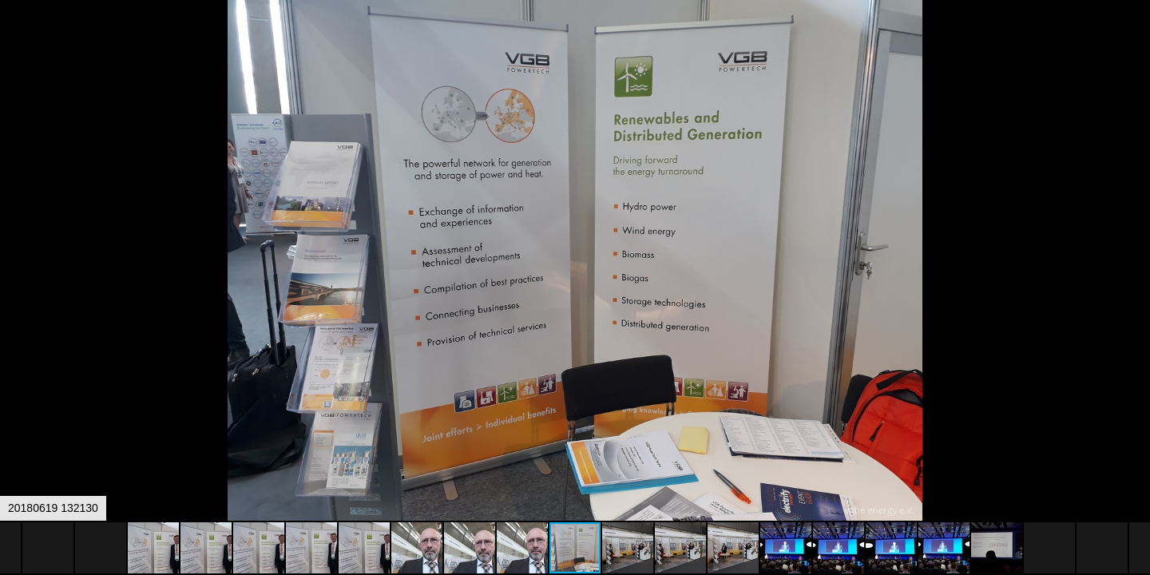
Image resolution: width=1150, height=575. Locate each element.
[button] (1135, 41)
